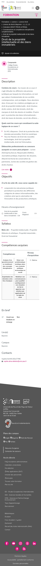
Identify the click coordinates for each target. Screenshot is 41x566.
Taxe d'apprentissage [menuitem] (12, 503)
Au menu (31, 2)
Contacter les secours (13, 451)
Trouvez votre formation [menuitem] (13, 481)
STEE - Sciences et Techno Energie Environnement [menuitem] (17, 499)
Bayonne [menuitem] (15, 438)
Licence (14, 22)
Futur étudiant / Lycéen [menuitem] (13, 520)
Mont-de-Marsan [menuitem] (27, 438)
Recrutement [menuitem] (9, 506)
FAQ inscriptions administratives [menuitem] (16, 462)
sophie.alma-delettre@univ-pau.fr (15, 361)
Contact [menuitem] (7, 530)
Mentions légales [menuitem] (20, 556)
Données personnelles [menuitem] (20, 563)
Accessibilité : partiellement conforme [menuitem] (20, 560)
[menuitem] (6, 543)
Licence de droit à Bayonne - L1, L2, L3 (16, 24)
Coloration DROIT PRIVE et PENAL (15, 27)
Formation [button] (11, 14)
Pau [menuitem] (6, 442)
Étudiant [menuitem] (8, 517)
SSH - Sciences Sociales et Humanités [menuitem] (18, 495)
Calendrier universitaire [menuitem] (13, 465)
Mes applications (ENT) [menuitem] (13, 471)
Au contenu (11, 2)
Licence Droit (23, 22)
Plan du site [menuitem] (9, 485)
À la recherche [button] (21, 2)
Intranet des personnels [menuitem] (13, 475)
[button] (35, 15)
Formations (5, 22)
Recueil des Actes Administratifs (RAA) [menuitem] (18, 526)
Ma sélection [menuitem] (9, 468)
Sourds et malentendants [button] (17, 423)
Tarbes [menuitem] (12, 442)
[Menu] (33, 8)
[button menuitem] (37, 8)
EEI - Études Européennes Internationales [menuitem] (19, 492)
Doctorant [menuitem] (8, 523)
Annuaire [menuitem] (9, 478)
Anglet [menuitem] (7, 438)
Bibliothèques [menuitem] (9, 513)
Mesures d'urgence (12, 448)
